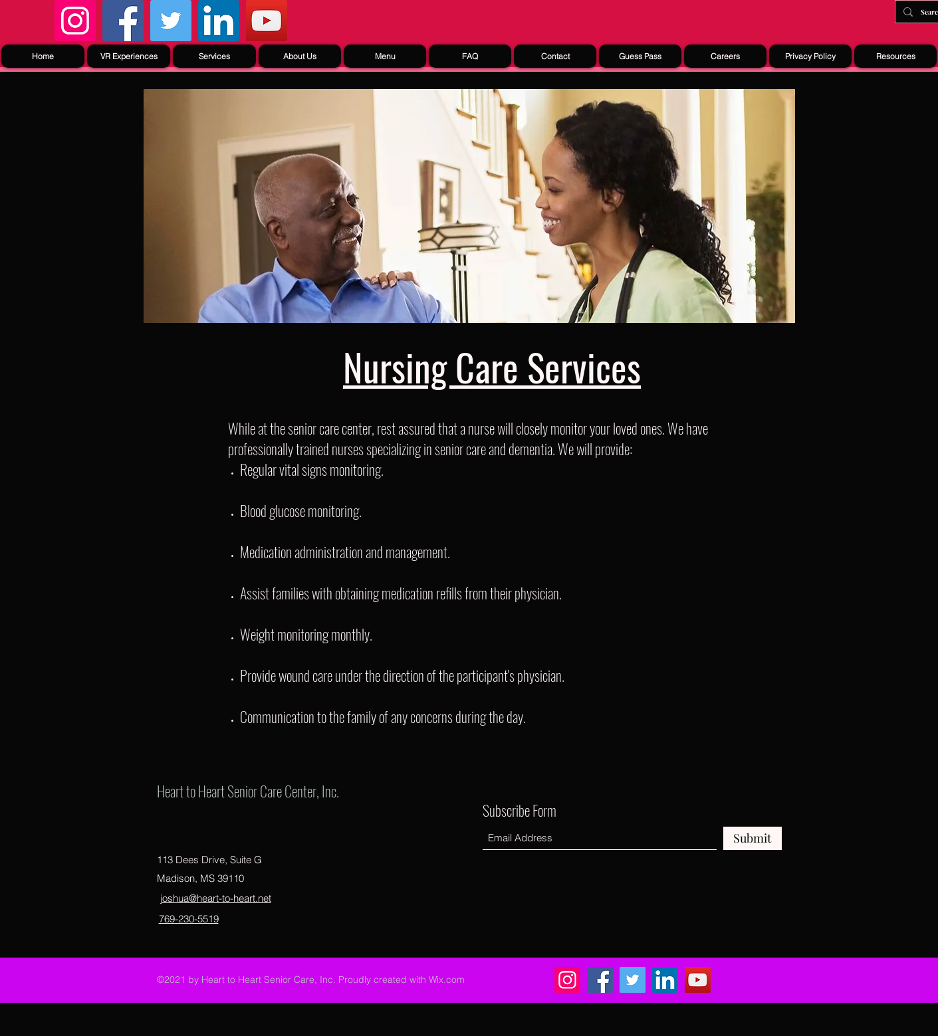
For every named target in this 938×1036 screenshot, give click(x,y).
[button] (214, 56)
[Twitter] (170, 20)
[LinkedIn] (218, 20)
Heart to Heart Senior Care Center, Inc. (248, 790)
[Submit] (752, 838)
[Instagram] (75, 20)
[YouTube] (266, 20)
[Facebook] (123, 20)
